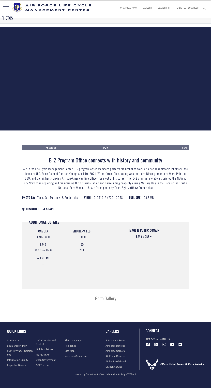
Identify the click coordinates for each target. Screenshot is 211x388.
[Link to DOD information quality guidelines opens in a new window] (17, 360)
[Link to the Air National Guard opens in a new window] (116, 361)
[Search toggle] (205, 7)
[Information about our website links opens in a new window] (44, 349)
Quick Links (16, 331)
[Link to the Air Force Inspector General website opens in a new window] (17, 365)
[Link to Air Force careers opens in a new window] (115, 350)
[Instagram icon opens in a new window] (164, 344)
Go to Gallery (105, 298)
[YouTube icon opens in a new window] (172, 344)
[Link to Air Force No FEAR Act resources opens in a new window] (43, 354)
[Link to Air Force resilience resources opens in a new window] (70, 345)
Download (30, 209)
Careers (112, 331)
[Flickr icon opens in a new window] (180, 344)
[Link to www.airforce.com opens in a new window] (115, 340)
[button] (5, 8)
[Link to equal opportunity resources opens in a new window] (17, 345)
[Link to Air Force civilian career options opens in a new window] (114, 366)
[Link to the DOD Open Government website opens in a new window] (46, 360)
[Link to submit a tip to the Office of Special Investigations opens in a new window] (42, 365)
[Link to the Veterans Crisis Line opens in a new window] (76, 356)
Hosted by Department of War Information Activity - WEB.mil (105, 374)
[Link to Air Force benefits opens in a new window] (115, 345)
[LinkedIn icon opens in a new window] (156, 344)
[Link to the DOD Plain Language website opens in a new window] (73, 340)
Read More (143, 237)
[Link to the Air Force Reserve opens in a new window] (115, 356)
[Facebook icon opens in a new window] (148, 344)
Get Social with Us (158, 339)
